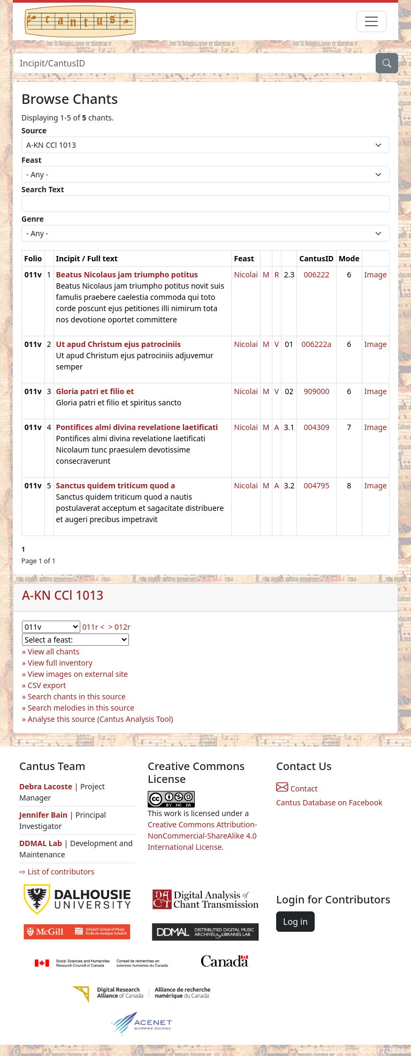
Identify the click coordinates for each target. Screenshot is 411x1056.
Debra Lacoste (45, 786)
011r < (93, 627)
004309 (316, 427)
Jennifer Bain (44, 815)
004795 (316, 485)
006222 (316, 274)
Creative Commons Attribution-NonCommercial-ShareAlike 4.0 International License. (202, 835)
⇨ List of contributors (56, 871)
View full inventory (60, 663)
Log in (295, 921)
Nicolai (246, 274)
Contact (296, 788)
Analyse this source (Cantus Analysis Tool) (100, 719)
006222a (316, 344)
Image (375, 274)
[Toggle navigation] (371, 21)
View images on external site (78, 674)
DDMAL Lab (40, 843)
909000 (316, 391)
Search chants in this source (77, 696)
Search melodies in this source (81, 708)
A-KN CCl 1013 (62, 595)
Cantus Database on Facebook (329, 802)
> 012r (119, 627)
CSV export (47, 685)
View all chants (54, 651)
